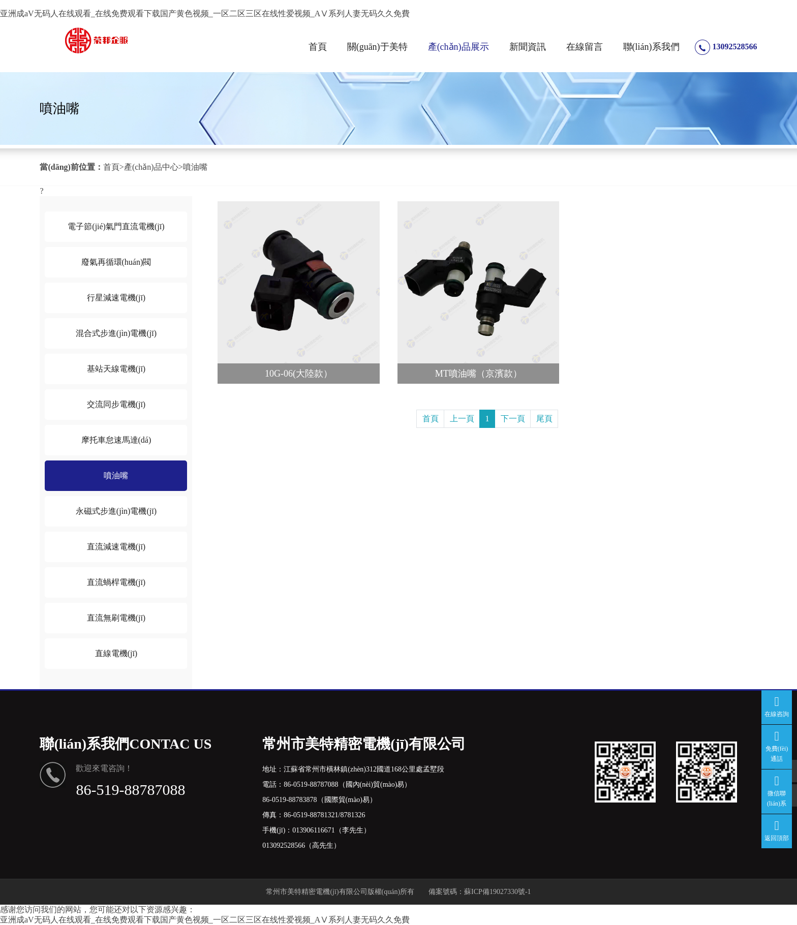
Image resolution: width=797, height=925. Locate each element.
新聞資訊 (527, 47)
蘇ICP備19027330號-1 (497, 892)
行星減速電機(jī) (116, 297)
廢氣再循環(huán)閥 (116, 262)
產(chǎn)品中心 (151, 167)
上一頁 (462, 418)
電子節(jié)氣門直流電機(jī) (116, 226)
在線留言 (584, 47)
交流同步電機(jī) (116, 404)
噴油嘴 (195, 167)
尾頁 (544, 418)
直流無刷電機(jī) (116, 617)
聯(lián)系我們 (651, 47)
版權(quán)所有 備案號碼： (416, 892)
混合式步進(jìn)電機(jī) (116, 333)
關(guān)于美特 (377, 47)
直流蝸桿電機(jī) (116, 582)
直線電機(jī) (116, 653)
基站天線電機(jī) (116, 368)
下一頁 (513, 418)
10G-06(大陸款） (298, 373)
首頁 (318, 47)
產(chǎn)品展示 (458, 47)
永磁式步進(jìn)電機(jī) (116, 511)
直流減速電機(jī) (116, 546)
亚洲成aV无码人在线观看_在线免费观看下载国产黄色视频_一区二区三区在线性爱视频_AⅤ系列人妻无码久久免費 (205, 13)
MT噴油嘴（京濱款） (478, 373)
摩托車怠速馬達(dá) (116, 440)
